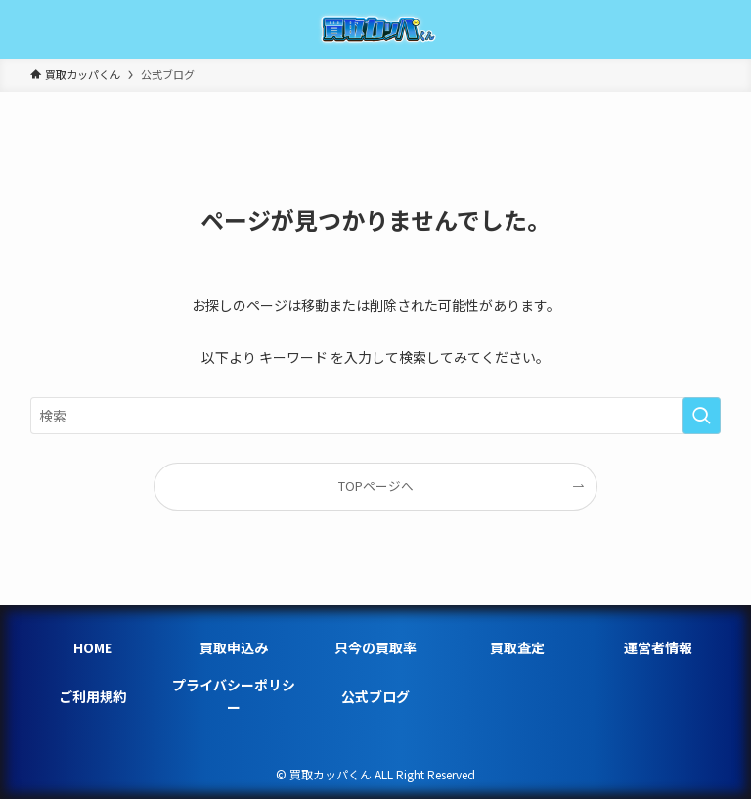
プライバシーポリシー (233, 695)
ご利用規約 (93, 696)
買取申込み (233, 647)
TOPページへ (376, 485)
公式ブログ (375, 696)
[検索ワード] (376, 415)
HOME (92, 647)
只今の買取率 (375, 647)
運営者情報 (658, 647)
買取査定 (517, 647)
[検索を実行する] (701, 415)
